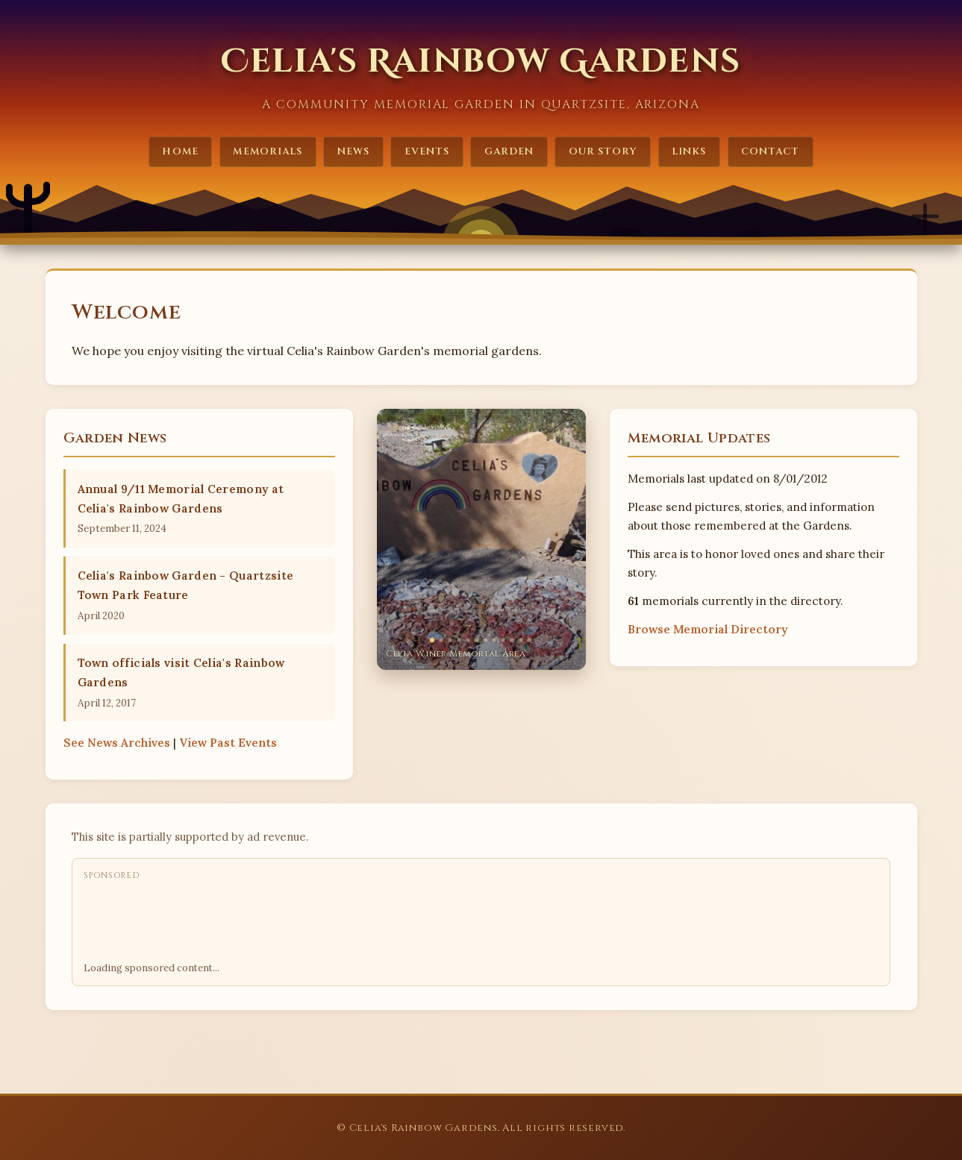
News (353, 151)
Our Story (603, 151)
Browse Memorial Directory (707, 629)
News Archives (116, 743)
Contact (770, 151)
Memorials (267, 151)
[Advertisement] (355, 922)
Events (427, 151)
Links (689, 151)
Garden (509, 151)
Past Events (228, 743)
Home (180, 151)
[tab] (432, 639)
